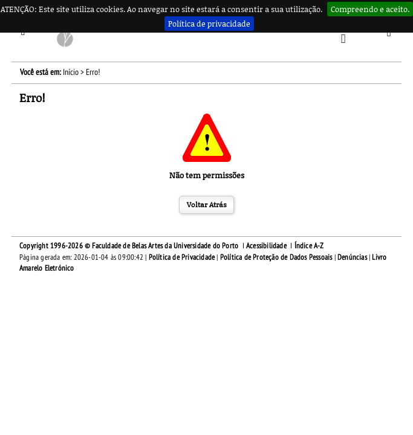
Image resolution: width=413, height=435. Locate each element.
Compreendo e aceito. (370, 9)
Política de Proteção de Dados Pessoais (276, 257)
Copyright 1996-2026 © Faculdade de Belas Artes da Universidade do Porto (128, 246)
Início (71, 72)
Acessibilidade (266, 246)
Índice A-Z (309, 246)
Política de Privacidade (182, 257)
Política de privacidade (209, 23)
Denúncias (352, 257)
